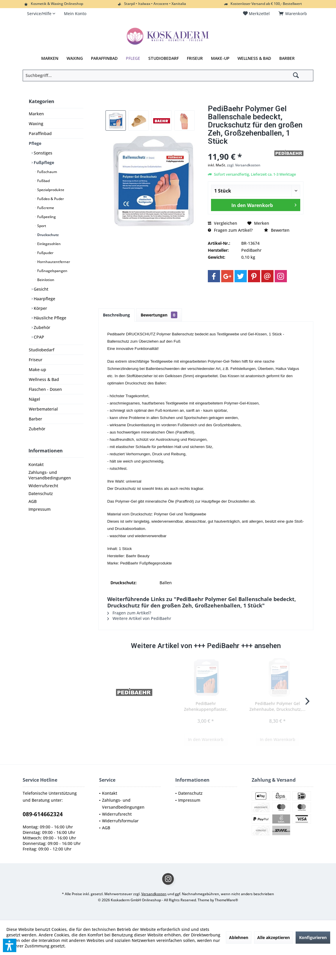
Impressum (39, 509)
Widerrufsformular (120, 820)
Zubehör (41, 327)
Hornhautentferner (53, 261)
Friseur (35, 359)
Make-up (37, 369)
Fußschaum (46, 171)
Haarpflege (44, 298)
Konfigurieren (313, 937)
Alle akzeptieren (273, 937)
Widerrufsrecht (43, 485)
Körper (40, 308)
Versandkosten (154, 893)
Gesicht (40, 289)
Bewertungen (159, 315)
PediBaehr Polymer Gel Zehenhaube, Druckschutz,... (277, 706)
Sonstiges (42, 153)
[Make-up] (220, 58)
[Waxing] (74, 58)
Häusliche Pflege (49, 318)
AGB (32, 501)
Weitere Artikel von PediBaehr (139, 618)
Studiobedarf (41, 349)
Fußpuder (44, 252)
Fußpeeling (46, 216)
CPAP (38, 337)
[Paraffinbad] (104, 58)
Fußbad (43, 180)
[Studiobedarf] (163, 58)
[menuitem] (293, 13)
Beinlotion (45, 279)
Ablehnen (238, 937)
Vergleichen (222, 223)
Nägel (34, 399)
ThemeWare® (226, 900)
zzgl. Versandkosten (243, 165)
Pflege (35, 143)
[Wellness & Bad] (254, 58)
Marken (36, 113)
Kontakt (36, 464)
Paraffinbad (40, 133)
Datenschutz (40, 493)
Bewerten (276, 230)
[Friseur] (195, 58)
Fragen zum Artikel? (230, 230)
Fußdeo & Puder (50, 198)
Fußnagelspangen (51, 270)
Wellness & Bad (44, 379)
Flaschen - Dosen (45, 389)
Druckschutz (47, 234)
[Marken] (49, 58)
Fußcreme (45, 207)
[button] (9, 945)
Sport (41, 225)
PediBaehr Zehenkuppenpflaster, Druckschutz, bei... (206, 706)
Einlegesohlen (48, 243)
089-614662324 (43, 814)
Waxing (36, 123)
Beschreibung (116, 315)
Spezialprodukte (50, 189)
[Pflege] (133, 58)
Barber (35, 419)
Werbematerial (43, 409)
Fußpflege (43, 162)
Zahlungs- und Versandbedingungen (49, 475)
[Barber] (287, 58)
